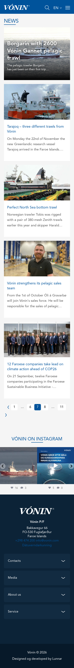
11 (62, 407)
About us (14, 594)
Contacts (14, 561)
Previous (8, 407)
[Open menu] (67, 8)
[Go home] (17, 7)
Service (13, 611)
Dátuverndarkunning (37, 545)
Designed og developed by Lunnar (37, 659)
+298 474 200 (25, 540)
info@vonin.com (47, 540)
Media (12, 577)
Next (8, 415)
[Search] (47, 8)
